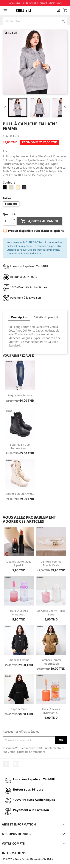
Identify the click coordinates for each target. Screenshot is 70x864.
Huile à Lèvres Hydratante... (51, 710)
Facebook (6, 764)
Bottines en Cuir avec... (20, 493)
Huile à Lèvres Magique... (19, 612)
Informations (14, 853)
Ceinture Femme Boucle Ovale (51, 563)
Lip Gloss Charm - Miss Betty (51, 612)
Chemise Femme (19, 660)
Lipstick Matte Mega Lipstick (19, 563)
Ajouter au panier (39, 221)
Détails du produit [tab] (45, 317)
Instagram (16, 764)
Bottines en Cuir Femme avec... (20, 446)
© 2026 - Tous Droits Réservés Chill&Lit (28, 859)
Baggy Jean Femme (20, 395)
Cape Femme (19, 709)
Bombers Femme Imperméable (51, 661)
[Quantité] (7, 221)
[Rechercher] (35, 21)
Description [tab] (19, 317)
